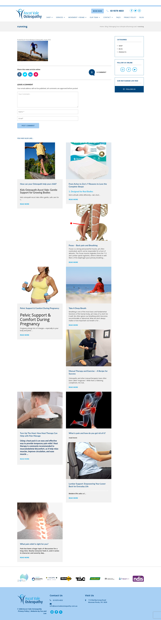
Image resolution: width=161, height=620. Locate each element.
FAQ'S (118, 17)
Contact (108, 17)
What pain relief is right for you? (34, 544)
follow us (129, 89)
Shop (49, 17)
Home (102, 27)
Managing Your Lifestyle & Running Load (122, 27)
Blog (141, 17)
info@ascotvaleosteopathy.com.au (63, 605)
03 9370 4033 (56, 600)
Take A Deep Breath (77, 308)
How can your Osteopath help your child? (38, 184)
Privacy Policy (130, 17)
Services (60, 17)
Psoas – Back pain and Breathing (83, 245)
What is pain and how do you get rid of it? (87, 433)
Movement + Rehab (77, 17)
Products (122, 52)
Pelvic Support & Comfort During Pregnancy (39, 308)
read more (24, 204)
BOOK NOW (97, 11)
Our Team (95, 17)
